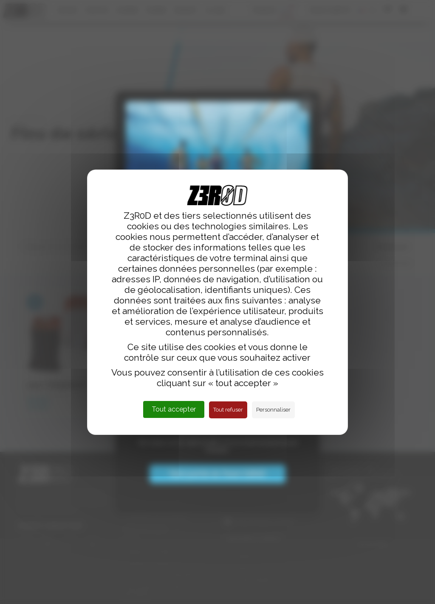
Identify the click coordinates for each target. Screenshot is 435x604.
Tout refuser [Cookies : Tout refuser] (228, 409)
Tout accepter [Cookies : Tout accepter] (174, 409)
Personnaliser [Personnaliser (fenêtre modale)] (273, 409)
